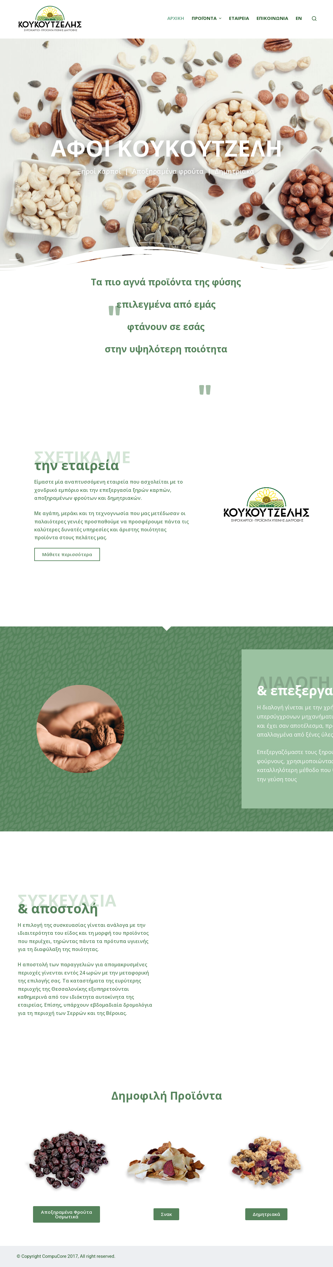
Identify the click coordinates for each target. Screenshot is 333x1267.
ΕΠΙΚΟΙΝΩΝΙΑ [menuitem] (272, 18)
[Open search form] (314, 18)
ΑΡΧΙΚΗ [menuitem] (175, 18)
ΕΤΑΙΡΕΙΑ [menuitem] (239, 18)
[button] (67, 554)
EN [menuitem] (299, 18)
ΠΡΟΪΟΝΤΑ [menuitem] (207, 18)
